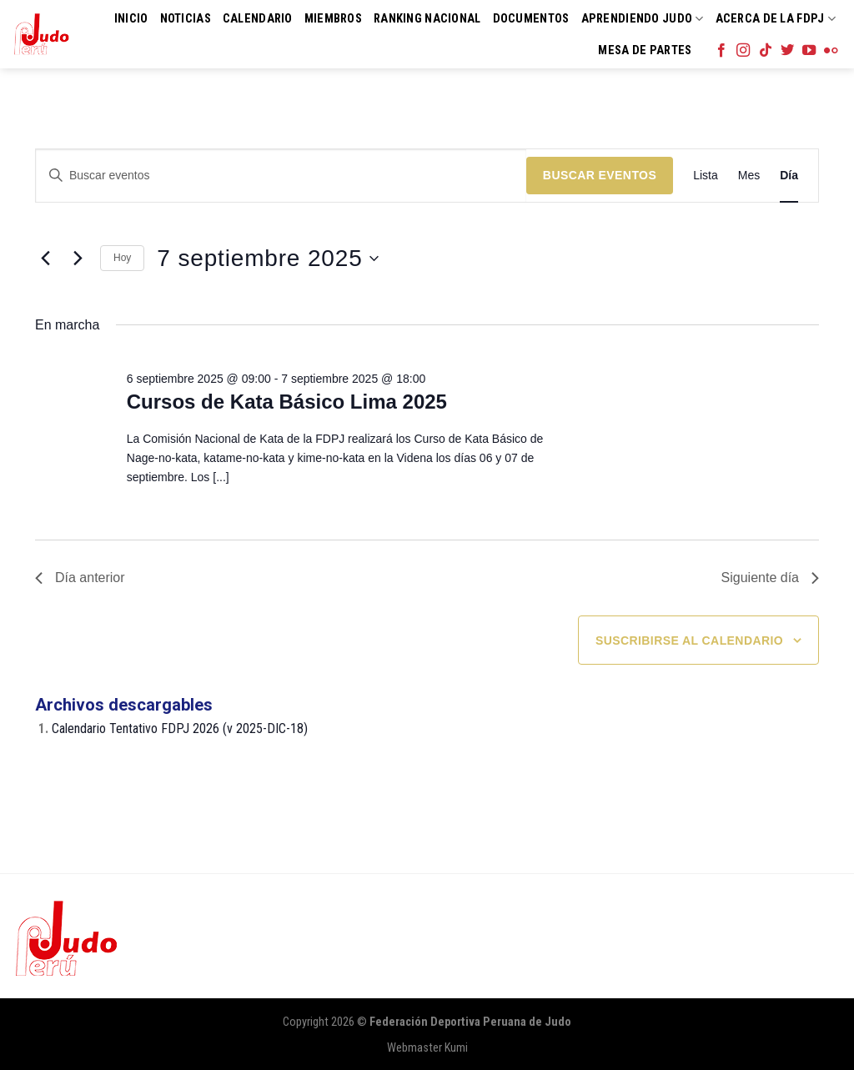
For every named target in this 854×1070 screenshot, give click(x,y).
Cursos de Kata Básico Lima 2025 (287, 401)
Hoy (122, 258)
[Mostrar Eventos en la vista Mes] (749, 175)
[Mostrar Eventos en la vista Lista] (705, 175)
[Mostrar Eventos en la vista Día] (789, 175)
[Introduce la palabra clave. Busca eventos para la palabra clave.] (281, 175)
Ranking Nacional (427, 19)
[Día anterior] (45, 259)
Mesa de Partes (644, 50)
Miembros (333, 19)
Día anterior (80, 577)
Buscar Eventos (599, 175)
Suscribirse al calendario (689, 640)
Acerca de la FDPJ (776, 19)
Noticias (185, 19)
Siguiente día (770, 577)
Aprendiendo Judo (642, 19)
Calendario (258, 19)
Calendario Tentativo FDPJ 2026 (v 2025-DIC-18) (180, 728)
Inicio (131, 19)
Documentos (531, 19)
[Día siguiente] (78, 259)
